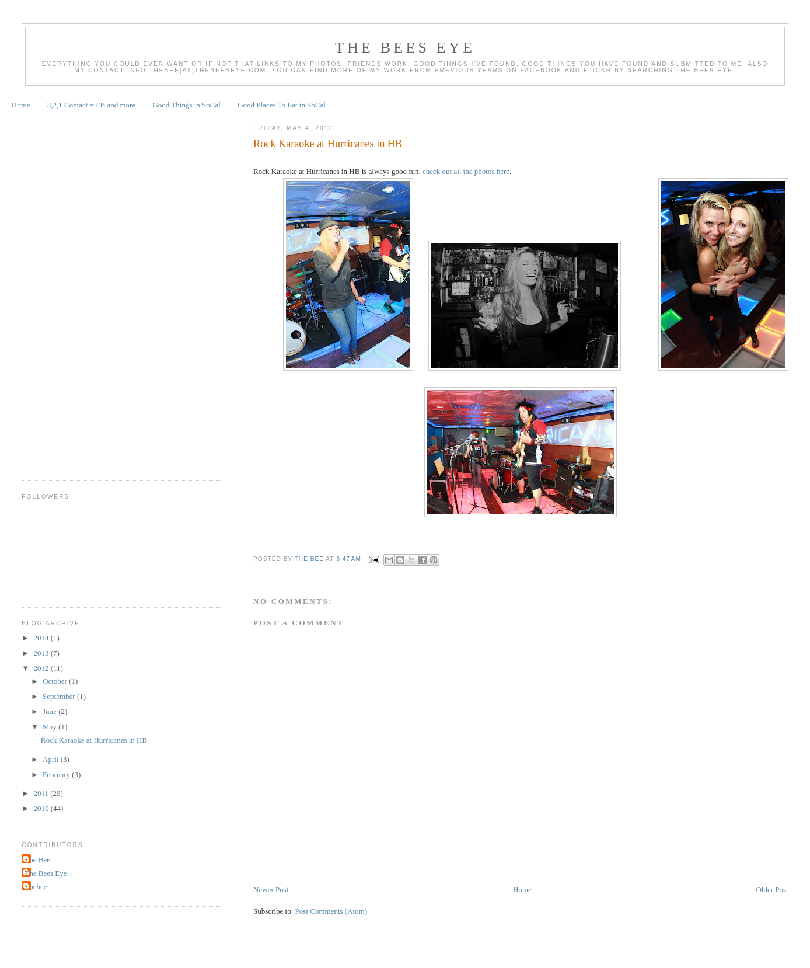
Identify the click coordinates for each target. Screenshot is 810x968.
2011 (41, 793)
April (52, 759)
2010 (41, 808)
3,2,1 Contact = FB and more (91, 104)
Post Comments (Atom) (331, 911)
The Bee (37, 859)
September (60, 696)
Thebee (36, 886)
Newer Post (270, 889)
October (56, 681)
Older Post (772, 889)
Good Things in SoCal (186, 104)
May (50, 726)
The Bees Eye (405, 47)
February (57, 774)
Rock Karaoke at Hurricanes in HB (94, 740)
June (50, 711)
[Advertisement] (68, 291)
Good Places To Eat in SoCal (282, 104)
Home (21, 104)
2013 (41, 653)
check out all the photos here (466, 171)
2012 (41, 668)
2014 (41, 637)
